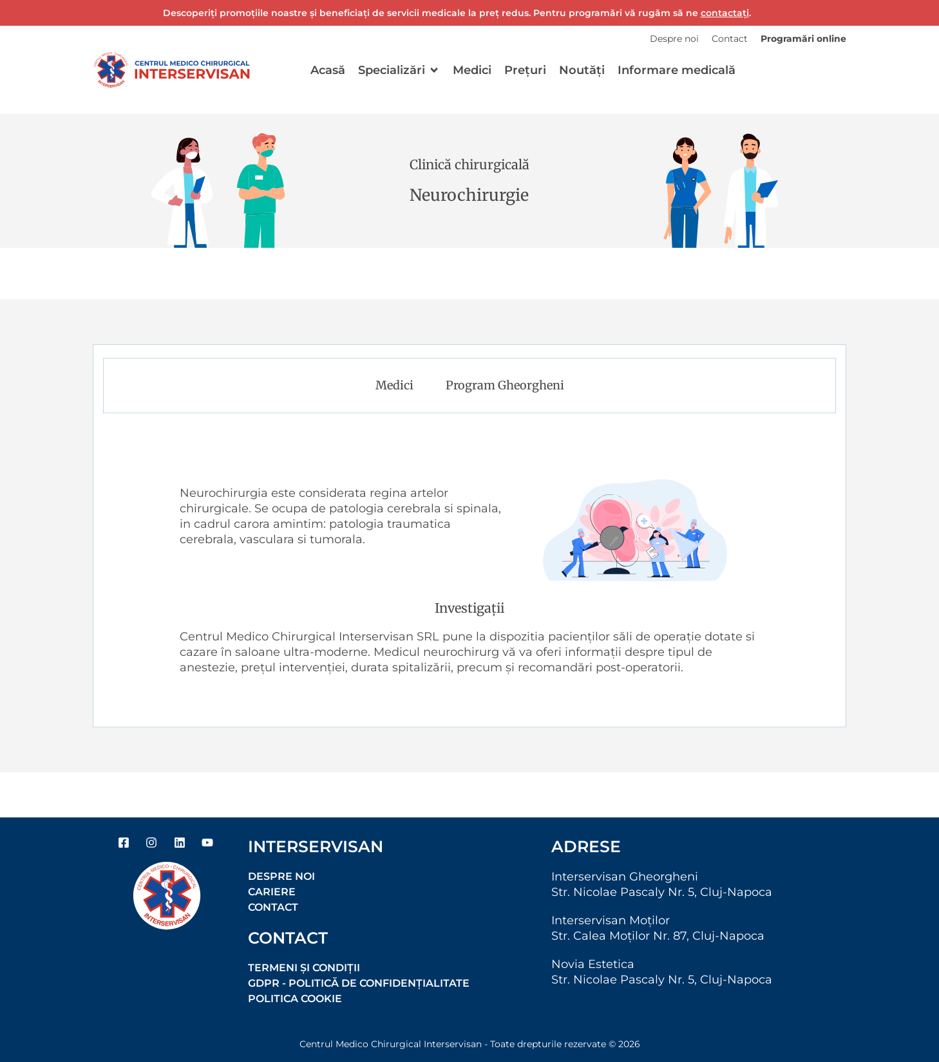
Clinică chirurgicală (469, 164)
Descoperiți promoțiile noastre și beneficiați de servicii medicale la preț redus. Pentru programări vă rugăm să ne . (457, 13)
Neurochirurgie (469, 195)
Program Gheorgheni (505, 385)
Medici (394, 385)
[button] (399, 70)
